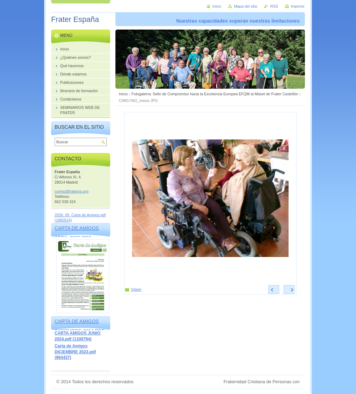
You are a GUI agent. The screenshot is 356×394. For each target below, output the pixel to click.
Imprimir (298, 6)
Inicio (123, 94)
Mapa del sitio (245, 6)
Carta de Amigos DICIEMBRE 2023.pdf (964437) (75, 352)
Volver (136, 289)
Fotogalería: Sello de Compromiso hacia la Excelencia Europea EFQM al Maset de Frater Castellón (214, 94)
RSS (274, 6)
